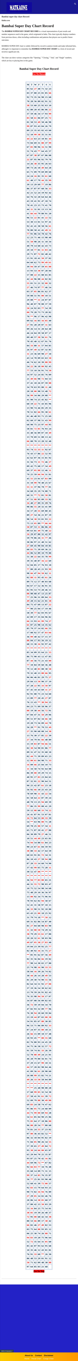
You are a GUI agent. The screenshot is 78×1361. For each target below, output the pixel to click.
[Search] (75, 4)
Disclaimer (48, 1355)
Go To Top (39, 1271)
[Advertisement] (39, 1302)
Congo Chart (48, 1359)
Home (26, 1359)
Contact (38, 1355)
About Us (29, 1355)
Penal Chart (36, 1359)
